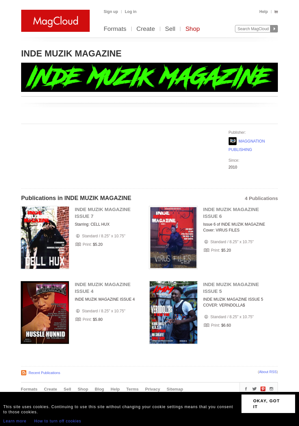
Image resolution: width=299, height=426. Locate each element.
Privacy (152, 389)
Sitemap (175, 389)
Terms (132, 389)
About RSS (268, 372)
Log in (130, 11)
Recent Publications (44, 373)
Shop (192, 29)
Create (145, 29)
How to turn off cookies (57, 421)
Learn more (14, 421)
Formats (115, 29)
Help (263, 11)
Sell (170, 29)
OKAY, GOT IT (266, 403)
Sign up (111, 11)
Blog (99, 389)
